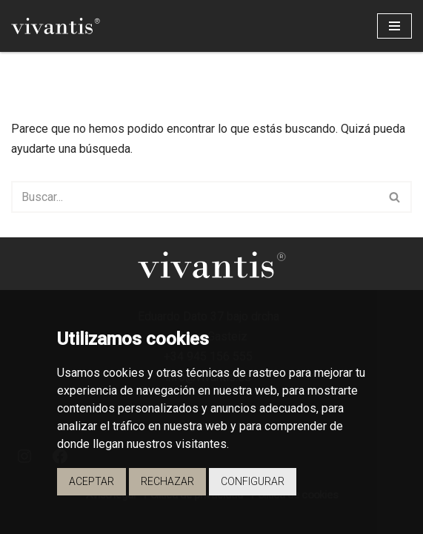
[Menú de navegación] (394, 26)
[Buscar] (195, 197)
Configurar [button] (252, 481)
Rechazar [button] (167, 481)
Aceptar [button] (91, 481)
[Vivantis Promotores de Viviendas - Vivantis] (55, 26)
